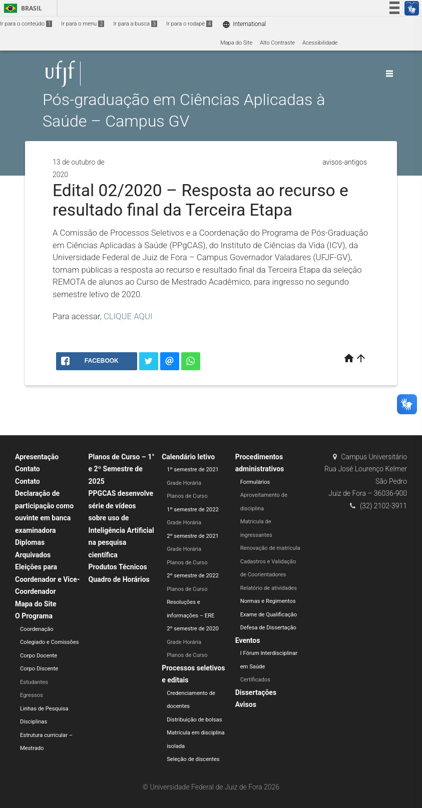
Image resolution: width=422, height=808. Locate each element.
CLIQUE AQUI (128, 316)
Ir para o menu (82, 24)
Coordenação (37, 629)
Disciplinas (33, 721)
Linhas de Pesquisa (44, 708)
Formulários (255, 482)
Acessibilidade (319, 43)
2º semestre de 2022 (193, 575)
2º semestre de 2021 (193, 536)
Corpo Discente (39, 668)
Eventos (247, 640)
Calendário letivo (188, 457)
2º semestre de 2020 (193, 628)
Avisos (245, 704)
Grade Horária (184, 483)
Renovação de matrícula (270, 548)
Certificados (255, 679)
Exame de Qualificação (268, 614)
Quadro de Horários (119, 579)
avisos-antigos (344, 162)
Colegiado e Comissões (49, 642)
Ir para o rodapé (189, 24)
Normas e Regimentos (268, 601)
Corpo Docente (38, 655)
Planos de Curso (187, 496)
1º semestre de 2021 (193, 469)
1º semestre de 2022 (193, 509)
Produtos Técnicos (118, 567)
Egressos (31, 695)
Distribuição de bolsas (194, 719)
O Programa (34, 616)
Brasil (21, 8)
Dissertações (255, 692)
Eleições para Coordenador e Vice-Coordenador (47, 579)
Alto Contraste (277, 43)
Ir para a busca (135, 24)
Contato (27, 469)
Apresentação (37, 457)
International (244, 24)
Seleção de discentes (193, 759)
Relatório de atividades (268, 588)
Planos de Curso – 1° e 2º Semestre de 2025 (122, 469)
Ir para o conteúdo (26, 24)
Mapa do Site (236, 43)
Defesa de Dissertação (268, 627)
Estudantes (34, 682)
